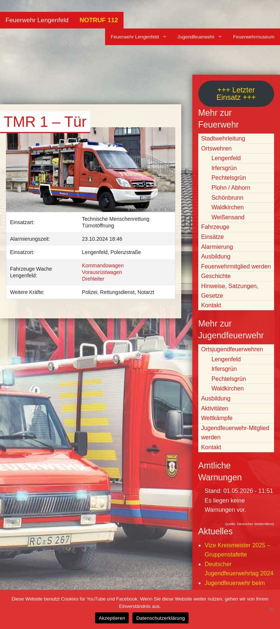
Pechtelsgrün (229, 178)
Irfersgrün (224, 168)
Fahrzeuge (215, 227)
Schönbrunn (227, 198)
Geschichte (216, 276)
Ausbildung (215, 256)
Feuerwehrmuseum (253, 37)
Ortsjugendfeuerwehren (232, 349)
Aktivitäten (215, 408)
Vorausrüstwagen (102, 272)
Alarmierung (217, 247)
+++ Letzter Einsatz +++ (236, 93)
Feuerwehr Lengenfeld (37, 20)
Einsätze (212, 237)
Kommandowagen (103, 265)
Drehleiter (93, 279)
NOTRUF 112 (99, 20)
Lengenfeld (226, 158)
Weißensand (228, 217)
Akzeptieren (112, 618)
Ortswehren (216, 148)
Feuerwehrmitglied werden (236, 266)
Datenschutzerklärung (160, 618)
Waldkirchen (228, 207)
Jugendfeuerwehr (196, 37)
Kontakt (211, 305)
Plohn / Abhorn (231, 188)
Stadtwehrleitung (223, 138)
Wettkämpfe (217, 418)
